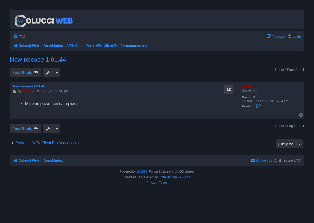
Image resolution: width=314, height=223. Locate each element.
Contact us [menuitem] (261, 160)
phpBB (141, 171)
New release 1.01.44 (38, 59)
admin (246, 87)
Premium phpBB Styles (174, 177)
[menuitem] (19, 36)
